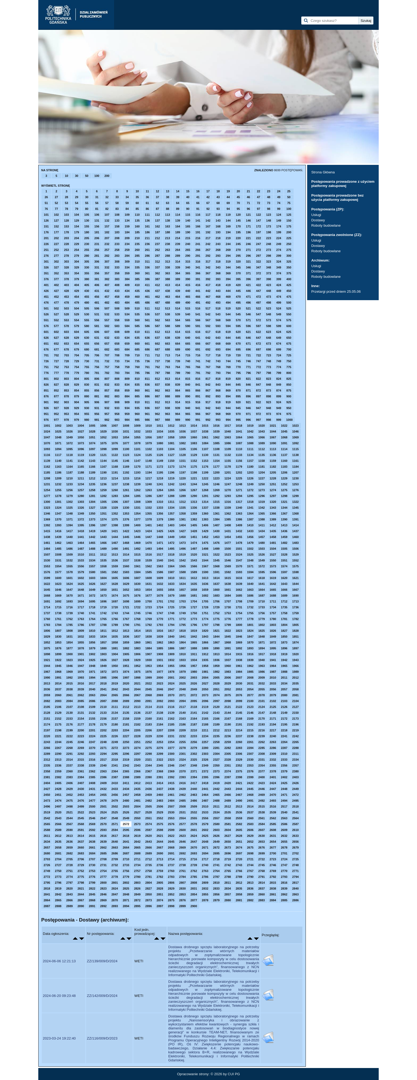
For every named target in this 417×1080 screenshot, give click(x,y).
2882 (250, 900)
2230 (160, 736)
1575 (295, 566)
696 (248, 349)
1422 (126, 531)
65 (187, 203)
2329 (239, 759)
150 (288, 220)
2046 (160, 689)
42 (208, 197)
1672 (92, 595)
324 (278, 261)
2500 (92, 806)
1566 (193, 566)
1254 (47, 490)
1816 (160, 630)
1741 (92, 613)
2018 (103, 683)
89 (177, 208)
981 (96, 419)
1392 (47, 525)
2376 (250, 771)
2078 (261, 695)
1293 (227, 496)
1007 (114, 425)
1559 (114, 566)
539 (177, 314)
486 (147, 302)
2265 (295, 742)
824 (278, 378)
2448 (284, 788)
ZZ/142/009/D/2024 (102, 996)
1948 (92, 665)
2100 (250, 701)
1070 (47, 443)
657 (107, 343)
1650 (103, 589)
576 (46, 326)
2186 (182, 724)
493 (218, 302)
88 (167, 208)
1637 (216, 583)
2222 (69, 736)
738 (167, 361)
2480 (126, 800)
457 (107, 296)
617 (208, 331)
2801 (114, 882)
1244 (193, 484)
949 (278, 408)
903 (66, 402)
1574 (284, 566)
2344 (148, 765)
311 (147, 261)
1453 (216, 537)
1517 (160, 554)
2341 (114, 765)
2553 (171, 818)
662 (157, 343)
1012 (171, 425)
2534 (216, 812)
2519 (47, 812)
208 (117, 238)
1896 (284, 648)
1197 (182, 472)
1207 (295, 472)
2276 (160, 747)
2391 (160, 777)
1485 (58, 548)
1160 (284, 460)
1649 (92, 589)
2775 (80, 876)
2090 (137, 701)
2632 (284, 835)
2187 (193, 724)
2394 (193, 777)
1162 (47, 466)
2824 (114, 888)
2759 (160, 871)
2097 (216, 701)
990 (187, 419)
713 (167, 355)
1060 (193, 437)
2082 (47, 701)
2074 (216, 695)
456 (96, 296)
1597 (284, 572)
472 (258, 296)
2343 (137, 765)
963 (167, 413)
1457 (261, 537)
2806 (171, 882)
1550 (273, 560)
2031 (250, 683)
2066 (126, 695)
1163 (58, 466)
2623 (182, 835)
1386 (239, 519)
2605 (239, 830)
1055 (137, 437)
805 (86, 378)
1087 (239, 443)
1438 (47, 537)
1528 (284, 554)
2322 (160, 759)
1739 (69, 613)
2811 (227, 882)
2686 (114, 853)
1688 (273, 595)
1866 (205, 642)
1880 (103, 648)
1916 (250, 654)
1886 (171, 648)
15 (187, 191)
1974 (126, 671)
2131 (80, 712)
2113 (137, 706)
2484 (171, 800)
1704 (193, 601)
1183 (284, 466)
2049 (193, 689)
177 (56, 232)
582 (107, 326)
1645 (47, 589)
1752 (216, 613)
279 (76, 255)
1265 (171, 490)
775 (288, 367)
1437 (295, 531)
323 (268, 261)
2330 (250, 759)
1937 (227, 660)
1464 (80, 542)
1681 (193, 595)
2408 (92, 783)
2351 (227, 765)
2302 (193, 753)
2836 (250, 888)
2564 (295, 818)
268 (218, 249)
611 (147, 331)
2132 (92, 712)
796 (248, 372)
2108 (80, 706)
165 (187, 226)
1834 (103, 636)
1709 (250, 601)
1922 (58, 660)
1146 (126, 460)
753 (66, 367)
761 (147, 367)
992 (208, 419)
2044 (137, 689)
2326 (205, 759)
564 (177, 320)
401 (46, 285)
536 (147, 314)
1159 (273, 460)
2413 (148, 783)
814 (177, 378)
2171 (273, 718)
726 (46, 361)
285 (137, 255)
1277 (47, 496)
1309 (148, 501)
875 (288, 390)
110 (137, 214)
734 (127, 361)
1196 (171, 472)
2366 (137, 771)
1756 (261, 613)
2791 (261, 876)
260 (137, 249)
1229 (284, 478)
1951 (126, 665)
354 (76, 273)
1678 (160, 595)
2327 (216, 759)
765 (187, 367)
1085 (216, 443)
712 (157, 355)
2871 (126, 900)
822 (258, 378)
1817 (171, 630)
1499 (216, 548)
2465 (216, 794)
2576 (171, 824)
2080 (284, 695)
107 (107, 214)
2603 (216, 830)
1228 (273, 478)
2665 (137, 847)
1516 (148, 554)
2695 (216, 853)
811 (147, 378)
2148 (273, 712)
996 (248, 419)
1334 (171, 507)
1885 (160, 648)
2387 (114, 777)
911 (147, 402)
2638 (92, 841)
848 (268, 384)
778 (66, 372)
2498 (69, 806)
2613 (69, 835)
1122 (114, 455)
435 (137, 290)
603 (66, 331)
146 (248, 220)
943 (218, 408)
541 (197, 314)
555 (86, 320)
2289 (47, 753)
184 (127, 232)
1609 (160, 578)
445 (238, 290)
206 (96, 238)
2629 (250, 835)
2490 (239, 800)
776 (46, 372)
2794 (295, 876)
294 (228, 255)
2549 (126, 818)
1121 (103, 455)
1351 (103, 513)
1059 (182, 437)
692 (208, 349)
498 (268, 302)
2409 (103, 783)
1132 (227, 455)
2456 (114, 794)
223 (268, 238)
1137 (284, 455)
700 (288, 349)
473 (268, 296)
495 (238, 302)
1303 (80, 501)
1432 (239, 531)
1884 (148, 648)
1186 (58, 472)
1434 (261, 531)
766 (197, 367)
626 (46, 337)
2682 (69, 853)
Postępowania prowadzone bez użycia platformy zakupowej (337, 197)
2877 (193, 900)
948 (268, 408)
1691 (47, 601)
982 (107, 419)
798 (268, 372)
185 (137, 232)
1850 (284, 636)
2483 (160, 800)
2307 (250, 753)
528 (66, 314)
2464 (205, 794)
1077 (126, 443)
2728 (69, 865)
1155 (227, 460)
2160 (148, 718)
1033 (148, 431)
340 (187, 267)
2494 (284, 800)
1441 (80, 537)
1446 (137, 537)
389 (177, 279)
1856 (92, 642)
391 (197, 279)
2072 (193, 695)
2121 (227, 706)
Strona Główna (323, 172)
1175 (193, 466)
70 (238, 203)
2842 (58, 894)
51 (46, 203)
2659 (69, 847)
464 (177, 296)
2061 (69, 695)
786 (147, 372)
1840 (171, 636)
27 (56, 197)
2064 (103, 695)
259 (127, 249)
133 (117, 220)
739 (177, 361)
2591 (80, 830)
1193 (137, 472)
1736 (295, 607)
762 (157, 367)
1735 (284, 607)
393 (218, 279)
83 (117, 208)
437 (157, 290)
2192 (250, 724)
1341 (250, 507)
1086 (227, 443)
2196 (295, 724)
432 (107, 290)
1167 (103, 466)
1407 (216, 525)
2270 (92, 747)
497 (258, 302)
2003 (193, 677)
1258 (92, 490)
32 (107, 197)
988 (167, 419)
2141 (193, 712)
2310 (284, 753)
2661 (92, 847)
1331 (137, 507)
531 (96, 314)
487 (157, 302)
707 (107, 355)
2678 (284, 847)
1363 (239, 513)
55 (86, 203)
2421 (239, 783)
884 (127, 396)
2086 (92, 701)
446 (248, 290)
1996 (114, 677)
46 (248, 197)
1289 (182, 496)
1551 (284, 560)
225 (288, 238)
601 (46, 331)
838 (167, 384)
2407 (80, 783)
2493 (273, 800)
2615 (92, 835)
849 (278, 384)
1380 (171, 519)
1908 (160, 654)
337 (157, 267)
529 (76, 314)
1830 (58, 636)
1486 (69, 548)
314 (177, 261)
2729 (80, 865)
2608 (273, 830)
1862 (160, 642)
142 (208, 220)
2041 (103, 689)
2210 (193, 730)
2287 (284, 747)
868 (218, 390)
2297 (137, 753)
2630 (261, 835)
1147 (137, 460)
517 (208, 308)
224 (278, 238)
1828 (295, 630)
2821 (80, 888)
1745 (137, 613)
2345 (160, 765)
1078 (137, 443)
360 (137, 273)
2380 (295, 771)
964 (177, 413)
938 (167, 408)
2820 (69, 888)
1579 (80, 572)
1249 (250, 484)
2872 (137, 900)
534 (127, 314)
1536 (114, 560)
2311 (295, 753)
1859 (126, 642)
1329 (114, 507)
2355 (273, 765)
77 (56, 208)
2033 (273, 683)
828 (66, 384)
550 (288, 314)
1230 (295, 478)
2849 (137, 894)
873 (268, 390)
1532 (69, 560)
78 (66, 208)
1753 (227, 613)
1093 (47, 449)
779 (76, 372)
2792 (273, 876)
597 (258, 326)
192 (208, 232)
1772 (182, 619)
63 (167, 203)
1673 (103, 595)
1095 (69, 449)
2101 (261, 701)
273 (268, 249)
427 (56, 290)
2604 (227, 830)
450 (288, 290)
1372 (80, 519)
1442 (92, 537)
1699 (137, 601)
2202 (103, 730)
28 (66, 197)
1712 (284, 601)
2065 (114, 695)
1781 (284, 619)
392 (208, 279)
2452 (69, 794)
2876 (182, 900)
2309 (273, 753)
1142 (80, 460)
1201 (227, 472)
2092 (160, 701)
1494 (160, 548)
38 (167, 197)
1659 (205, 589)
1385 (227, 519)
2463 (193, 794)
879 (76, 396)
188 (167, 232)
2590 (69, 830)
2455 (103, 794)
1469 (137, 542)
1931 (160, 660)
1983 (227, 671)
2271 (103, 747)
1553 (47, 566)
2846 (103, 894)
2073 (205, 695)
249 (278, 244)
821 (248, 378)
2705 (69, 859)
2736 (160, 865)
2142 (205, 712)
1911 (193, 654)
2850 (148, 894)
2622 (171, 835)
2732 (114, 865)
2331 (261, 759)
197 (258, 232)
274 (278, 249)
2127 (295, 706)
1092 (295, 443)
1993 (80, 677)
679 (76, 349)
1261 (126, 490)
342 (208, 267)
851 (46, 390)
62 (157, 203)
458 (117, 296)
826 (46, 384)
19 (228, 191)
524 (278, 308)
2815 (273, 882)
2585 (273, 824)
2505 (148, 806)
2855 (205, 894)
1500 (227, 548)
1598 (295, 572)
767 (208, 367)
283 (117, 255)
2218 (284, 730)
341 (197, 267)
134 (127, 220)
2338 (80, 765)
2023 (160, 683)
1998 (137, 677)
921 (248, 402)
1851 (295, 636)
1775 (216, 619)
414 (177, 285)
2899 (182, 906)
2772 (47, 876)
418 (218, 285)
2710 (126, 859)
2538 (261, 812)
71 (248, 203)
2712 (148, 859)
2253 (160, 742)
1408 (227, 525)
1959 (216, 665)
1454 (227, 537)
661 (147, 343)
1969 (69, 671)
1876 (58, 648)
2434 (126, 788)
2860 (261, 894)
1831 (69, 636)
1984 (239, 671)
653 (66, 343)
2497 (58, 806)
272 (258, 249)
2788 (227, 876)
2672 (216, 847)
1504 (273, 548)
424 (278, 285)
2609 (284, 830)
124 (278, 214)
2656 (295, 841)
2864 (47, 900)
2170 (261, 718)
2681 (58, 853)
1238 (126, 484)
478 (66, 302)
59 (127, 203)
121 (248, 214)
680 (86, 349)
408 (117, 285)
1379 (160, 519)
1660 (216, 589)
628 (66, 337)
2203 (114, 730)
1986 (261, 671)
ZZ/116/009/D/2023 (102, 1038)
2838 (273, 888)
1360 (205, 513)
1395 (80, 525)
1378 (148, 519)
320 (238, 261)
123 (268, 214)
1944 (47, 665)
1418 (80, 531)
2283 (239, 747)
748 (268, 361)
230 (86, 244)
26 (46, 197)
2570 (103, 824)
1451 (193, 537)
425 (288, 285)
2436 (148, 788)
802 (56, 378)
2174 (47, 724)
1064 (239, 437)
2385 (92, 777)
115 (187, 214)
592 (208, 326)
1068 (284, 437)
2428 (58, 788)
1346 (47, 513)
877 (56, 396)
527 (56, 314)
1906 (137, 654)
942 (208, 408)
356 (96, 273)
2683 (80, 853)
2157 (114, 718)
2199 (69, 730)
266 (197, 249)
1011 (160, 425)
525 (288, 308)
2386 (103, 777)
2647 (193, 841)
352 (56, 273)
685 (137, 349)
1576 (47, 572)
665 (187, 343)
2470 (273, 794)
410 (137, 285)
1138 (295, 455)
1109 (227, 449)
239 (177, 244)
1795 (182, 624)
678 (66, 349)
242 (208, 244)
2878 (205, 900)
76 (46, 208)
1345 (295, 507)
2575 (160, 824)
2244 (58, 742)
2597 (148, 830)
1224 (227, 478)
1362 (227, 513)
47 (258, 197)
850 (288, 384)
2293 (92, 753)
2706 (80, 859)
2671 (205, 847)
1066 (261, 437)
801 (46, 378)
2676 (261, 847)
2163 (182, 718)
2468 (250, 794)
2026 (193, 683)
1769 (148, 619)
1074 (92, 443)
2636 (69, 841)
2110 (103, 706)
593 (218, 326)
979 (76, 419)
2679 (295, 847)
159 (127, 226)
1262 (137, 490)
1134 (250, 455)
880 (86, 396)
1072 (69, 443)
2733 (126, 865)
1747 (160, 613)
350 (288, 267)
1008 (126, 425)
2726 (47, 865)
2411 (126, 783)
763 (167, 367)
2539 (273, 812)
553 (66, 320)
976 (46, 419)
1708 (239, 601)
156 (96, 226)
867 (208, 390)
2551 (148, 818)
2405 (58, 783)
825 (288, 378)
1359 (193, 513)
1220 (182, 478)
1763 (80, 619)
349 (278, 267)
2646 (182, 841)
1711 (273, 601)
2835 (239, 888)
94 (228, 208)
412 (157, 285)
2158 (126, 718)
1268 (205, 490)
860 (137, 390)
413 (167, 285)
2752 (80, 871)
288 (167, 255)
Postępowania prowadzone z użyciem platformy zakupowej (342, 184)
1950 (114, 665)
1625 (80, 583)
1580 (92, 572)
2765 (227, 871)
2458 (137, 794)
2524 (103, 812)
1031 (126, 431)
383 (117, 279)
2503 (126, 806)
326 (46, 267)
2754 (103, 871)
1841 (182, 636)
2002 (182, 677)
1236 (103, 484)
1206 (284, 472)
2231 (171, 736)
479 (76, 302)
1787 (92, 624)
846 (248, 384)
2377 (261, 771)
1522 (216, 554)
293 (218, 255)
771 (248, 367)
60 (137, 203)
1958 (205, 665)
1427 (182, 531)
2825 (126, 888)
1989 (295, 671)
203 (66, 238)
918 (218, 402)
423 (268, 285)
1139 (47, 460)
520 (238, 308)
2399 (250, 777)
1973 (114, 671)
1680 (182, 595)
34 (127, 197)
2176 (69, 724)
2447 (273, 788)
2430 (80, 788)
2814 (261, 882)
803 (66, 378)
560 (137, 320)
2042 (114, 689)
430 (86, 290)
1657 (182, 589)
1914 (227, 654)
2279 (193, 747)
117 (208, 214)
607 (107, 331)
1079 (148, 443)
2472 (295, 794)
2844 (80, 894)
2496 (47, 806)
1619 (273, 578)
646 (248, 337)
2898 (171, 906)
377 (56, 279)
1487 (80, 548)
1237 (114, 484)
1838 (148, 636)
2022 (148, 683)
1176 (205, 466)
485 (137, 302)
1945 (58, 665)
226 (46, 244)
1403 (171, 525)
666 (197, 343)
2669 (182, 847)
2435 (137, 788)
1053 (114, 437)
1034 (160, 431)
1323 (47, 507)
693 (218, 349)
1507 (47, 554)
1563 (160, 566)
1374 (103, 519)
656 (96, 343)
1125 (148, 455)
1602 (80, 578)
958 (117, 413)
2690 (160, 853)
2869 (103, 900)
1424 (148, 531)
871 (248, 390)
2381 (47, 777)
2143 (216, 712)
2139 (171, 712)
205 (86, 238)
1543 (193, 560)
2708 (103, 859)
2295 (114, 753)
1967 (47, 671)
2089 (126, 701)
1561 (137, 566)
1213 (103, 478)
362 (157, 273)
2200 (80, 730)
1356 (160, 513)
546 (248, 314)
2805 (160, 882)
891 (197, 396)
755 (86, 367)
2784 (182, 876)
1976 (148, 671)
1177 (216, 466)
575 (288, 320)
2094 (182, 701)
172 (258, 226)
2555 (193, 818)
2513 (239, 806)
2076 (239, 695)
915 (187, 402)
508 (117, 308)
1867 (216, 642)
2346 (171, 765)
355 (86, 273)
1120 (92, 455)
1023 (295, 425)
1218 (160, 478)
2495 (295, 800)
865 (187, 390)
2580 (216, 824)
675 (288, 343)
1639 (239, 583)
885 (137, 396)
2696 (227, 853)
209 (127, 238)
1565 (182, 566)
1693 (69, 601)
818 (218, 378)
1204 (261, 472)
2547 (103, 818)
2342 (126, 765)
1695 (92, 601)
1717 (80, 607)
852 (56, 390)
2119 (205, 706)
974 (278, 413)
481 (96, 302)
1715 (58, 607)
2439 (182, 788)
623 (268, 331)
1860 (137, 642)
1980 (193, 671)
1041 (239, 431)
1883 (137, 648)
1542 (182, 560)
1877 (69, 648)
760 (137, 367)
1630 (137, 583)
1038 (205, 431)
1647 (69, 589)
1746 (148, 613)
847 (258, 384)
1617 (250, 578)
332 (107, 267)
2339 (92, 765)
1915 (239, 654)
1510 (80, 554)
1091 (284, 443)
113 (167, 214)
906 (96, 402)
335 (137, 267)
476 (46, 302)
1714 (47, 607)
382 (107, 279)
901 (46, 402)
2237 (239, 736)
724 (278, 355)
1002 (58, 425)
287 (157, 255)
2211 (205, 730)
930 (86, 408)
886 (147, 396)
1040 (227, 431)
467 (208, 296)
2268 (69, 747)
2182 (137, 724)
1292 (216, 496)
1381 (182, 519)
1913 (216, 654)
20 (238, 191)
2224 (92, 736)
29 (76, 197)
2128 (47, 712)
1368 (295, 513)
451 (46, 296)
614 (177, 331)
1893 (250, 648)
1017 (227, 425)
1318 (250, 501)
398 (268, 279)
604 (76, 331)
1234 (80, 484)
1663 (250, 589)
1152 (193, 460)
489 (177, 302)
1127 (171, 455)
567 (208, 320)
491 (197, 302)
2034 (284, 683)
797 (258, 372)
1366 (273, 513)
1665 (273, 589)
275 (288, 249)
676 (46, 349)
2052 (227, 689)
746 (248, 361)
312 (157, 261)
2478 (103, 800)
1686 (250, 595)
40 (187, 197)
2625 (205, 835)
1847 (250, 636)
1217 (148, 478)
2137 (148, 712)
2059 (47, 695)
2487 (205, 800)
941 (197, 408)
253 (66, 249)
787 (157, 372)
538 (167, 314)
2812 (239, 882)
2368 (160, 771)
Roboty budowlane (325, 225)
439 (177, 290)
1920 (295, 654)
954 (76, 413)
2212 (216, 730)
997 (258, 419)
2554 (182, 818)
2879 (216, 900)
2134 (114, 712)
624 (278, 331)
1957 (193, 665)
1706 (216, 601)
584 (127, 326)
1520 (193, 554)
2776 (92, 876)
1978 (171, 671)
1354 (137, 513)
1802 (261, 624)
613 (167, 331)
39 (177, 197)
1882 (126, 648)
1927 (114, 660)
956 (96, 413)
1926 (103, 660)
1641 (261, 583)
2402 (284, 777)
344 (228, 267)
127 (56, 220)
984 (127, 419)
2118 (193, 706)
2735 (148, 865)
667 (208, 343)
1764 (92, 619)
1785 (69, 624)
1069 (295, 437)
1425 (160, 531)
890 (187, 396)
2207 (160, 730)
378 (66, 279)
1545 (216, 560)
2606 (250, 830)
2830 (182, 888)
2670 (193, 847)
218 (218, 238)
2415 (171, 783)
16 (197, 191)
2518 (295, 806)
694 (228, 349)
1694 (80, 601)
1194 (148, 472)
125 (288, 214)
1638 (227, 583)
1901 (80, 654)
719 (228, 355)
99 (278, 208)
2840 (295, 888)
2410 (114, 783)
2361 (80, 771)
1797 (205, 624)
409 (127, 285)
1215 (126, 478)
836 (147, 384)
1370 (58, 519)
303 (66, 261)
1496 (182, 548)
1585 (148, 572)
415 (187, 285)
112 (157, 214)
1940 (261, 660)
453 (66, 296)
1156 (239, 460)
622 (258, 331)
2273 (126, 747)
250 (288, 244)
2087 (103, 701)
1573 (273, 566)
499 (278, 302)
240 (187, 244)
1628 (114, 583)
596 (248, 326)
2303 (205, 753)
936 (147, 408)
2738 (182, 865)
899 (278, 396)
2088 (114, 701)
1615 (227, 578)
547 (258, 314)
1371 (69, 519)
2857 (227, 894)
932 (107, 408)
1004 (80, 425)
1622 (47, 583)
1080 (160, 443)
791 (197, 372)
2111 (114, 706)
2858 (239, 894)
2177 (80, 724)
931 (96, 408)
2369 (171, 771)
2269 (80, 747)
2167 (227, 718)
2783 (171, 876)
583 (117, 326)
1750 (193, 613)
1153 (205, 460)
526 (46, 314)
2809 (205, 882)
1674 (114, 595)
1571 (250, 566)
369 (228, 273)
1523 (227, 554)
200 (107, 175)
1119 (80, 455)
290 (187, 255)
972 (258, 413)
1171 (148, 466)
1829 (47, 636)
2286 (273, 747)
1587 (171, 572)
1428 (193, 531)
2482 (148, 800)
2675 (250, 847)
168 (218, 226)
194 (228, 232)
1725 (171, 607)
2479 (114, 800)
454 (76, 296)
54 (76, 203)
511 (147, 308)
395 (238, 279)
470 (238, 296)
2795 (47, 882)
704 (76, 355)
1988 (284, 671)
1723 (148, 607)
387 (157, 279)
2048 (182, 689)
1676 (137, 595)
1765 (103, 619)
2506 (160, 806)
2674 (239, 847)
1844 (216, 636)
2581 (227, 824)
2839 (284, 888)
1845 (227, 636)
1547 (239, 560)
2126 (284, 706)
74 (278, 203)
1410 (250, 525)
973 (268, 413)
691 (197, 349)
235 (137, 244)
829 (76, 384)
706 (96, 355)
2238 (250, 736)
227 (56, 244)
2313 (58, 759)
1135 (261, 455)
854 (76, 390)
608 (117, 331)
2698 (250, 853)
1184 (295, 466)
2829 (171, 888)
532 (107, 314)
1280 (80, 496)
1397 (103, 525)
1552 (295, 560)
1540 (160, 560)
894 (228, 396)
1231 (47, 484)
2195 (284, 724)
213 (167, 238)
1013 (182, 425)
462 (157, 296)
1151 (182, 460)
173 (268, 226)
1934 (193, 660)
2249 (114, 742)
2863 (295, 894)
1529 (295, 554)
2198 (58, 730)
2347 (182, 765)
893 (218, 396)
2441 (205, 788)
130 (86, 220)
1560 (126, 566)
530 (86, 314)
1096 (80, 449)
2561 (261, 818)
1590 (205, 572)
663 (167, 343)
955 (86, 413)
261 (147, 249)
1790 (126, 624)
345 (238, 267)
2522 (80, 812)
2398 (239, 777)
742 (208, 361)
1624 (69, 583)
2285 (261, 747)
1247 (227, 484)
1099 (114, 449)
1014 (193, 425)
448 (268, 290)
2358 (47, 771)
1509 (69, 554)
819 (228, 378)
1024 (47, 431)
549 (278, 314)
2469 (261, 794)
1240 (148, 484)
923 (268, 402)
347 (258, 267)
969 (228, 413)
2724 (284, 859)
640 (187, 337)
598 (268, 326)
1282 (103, 496)
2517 (284, 806)
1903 (103, 654)
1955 (171, 665)
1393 (58, 525)
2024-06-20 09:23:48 (59, 996)
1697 (114, 601)
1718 (92, 607)
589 (177, 326)
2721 (250, 859)
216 (197, 238)
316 (197, 261)
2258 (216, 742)
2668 (171, 847)
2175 (58, 724)
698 (268, 349)
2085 (80, 701)
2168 (239, 718)
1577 (58, 572)
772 (258, 367)
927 (56, 408)
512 (157, 308)
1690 (295, 595)
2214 (239, 730)
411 (147, 285)
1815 (148, 630)
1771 (171, 619)
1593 (239, 572)
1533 (80, 560)
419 (228, 285)
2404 (47, 783)
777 (56, 372)
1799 (227, 624)
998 (268, 419)
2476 (80, 800)
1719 (103, 607)
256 (96, 249)
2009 (261, 677)
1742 (103, 613)
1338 (216, 507)
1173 (171, 466)
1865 (193, 642)
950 (288, 408)
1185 (47, 472)
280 (86, 255)
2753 (92, 871)
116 (197, 214)
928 (66, 408)
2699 (261, 853)
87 (157, 208)
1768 (137, 619)
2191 (239, 724)
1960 (227, 665)
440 (187, 290)
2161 (160, 718)
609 (127, 331)
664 (177, 343)
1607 (137, 578)
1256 (69, 490)
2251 (137, 742)
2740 (205, 865)
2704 (58, 859)
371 (248, 273)
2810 (216, 882)
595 (238, 326)
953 (66, 413)
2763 (205, 871)
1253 (295, 484)
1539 (148, 560)
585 (137, 326)
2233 (193, 736)
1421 (114, 531)
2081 (295, 695)
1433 (250, 531)
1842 (193, 636)
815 (187, 378)
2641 (126, 841)
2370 (182, 771)
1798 (216, 624)
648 (268, 337)
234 (127, 244)
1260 (114, 490)
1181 (261, 466)
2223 (80, 736)
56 (96, 203)
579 (76, 326)
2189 (216, 724)
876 (46, 396)
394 (228, 279)
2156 (103, 718)
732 (107, 361)
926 (46, 408)
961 (147, 413)
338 (167, 267)
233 (117, 244)
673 (268, 343)
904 (76, 402)
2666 (148, 847)
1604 (103, 578)
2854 (193, 894)
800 (288, 372)
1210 (69, 478)
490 (187, 302)
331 (96, 267)
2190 (227, 724)
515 (187, 308)
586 (147, 326)
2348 (193, 765)
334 (127, 267)
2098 (227, 701)
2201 (92, 730)
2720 (239, 859)
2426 (295, 783)
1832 (80, 636)
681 (96, 349)
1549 (261, 560)
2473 (47, 800)
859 (127, 390)
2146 (250, 712)
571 (248, 320)
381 (96, 279)
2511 (216, 806)
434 (127, 290)
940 (187, 408)
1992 (69, 677)
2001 (171, 677)
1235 (92, 484)
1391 (295, 519)
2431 (92, 788)
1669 (58, 595)
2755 (114, 871)
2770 (284, 871)
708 (117, 355)
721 (248, 355)
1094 (58, 449)
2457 (126, 794)
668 (218, 343)
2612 (58, 835)
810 (137, 378)
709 (127, 355)
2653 (261, 841)
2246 (80, 742)
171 (248, 226)
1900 (69, 654)
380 (86, 279)
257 (107, 249)
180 (86, 232)
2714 (171, 859)
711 (147, 355)
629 (76, 337)
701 (46, 355)
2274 (137, 747)
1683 (216, 595)
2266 (47, 747)
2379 (284, 771)
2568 (80, 824)
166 (197, 226)
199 (278, 232)
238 (167, 244)
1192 (126, 472)
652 (56, 343)
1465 (92, 542)
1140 (58, 460)
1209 (58, 478)
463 (167, 296)
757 (107, 367)
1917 (261, 654)
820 (238, 378)
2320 (137, 759)
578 (66, 326)
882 (107, 396)
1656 (171, 589)
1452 (205, 537)
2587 (295, 824)
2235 (216, 736)
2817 (295, 882)
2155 (92, 718)
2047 (171, 689)
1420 (103, 531)
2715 (182, 859)
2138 (160, 712)
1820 (205, 630)
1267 (193, 490)
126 (46, 220)
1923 (69, 660)
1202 (239, 472)
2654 (273, 841)
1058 (171, 437)
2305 (227, 753)
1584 (137, 572)
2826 (137, 888)
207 (107, 238)
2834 (227, 888)
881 (96, 396)
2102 (273, 701)
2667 (160, 847)
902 (56, 402)
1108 (216, 449)
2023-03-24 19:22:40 (59, 1038)
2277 (171, 747)
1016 (216, 425)
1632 (160, 583)
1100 (126, 449)
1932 (171, 660)
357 (107, 273)
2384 (80, 777)
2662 (103, 847)
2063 (92, 695)
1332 (148, 507)
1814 (137, 630)
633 (117, 337)
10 (66, 175)
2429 (69, 788)
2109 (92, 706)
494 (228, 302)
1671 (80, 595)
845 (238, 384)
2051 (216, 689)
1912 (205, 654)
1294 (239, 496)
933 (117, 408)
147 (258, 220)
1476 (216, 542)
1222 (205, 478)
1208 (47, 478)
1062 (216, 437)
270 (238, 249)
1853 (58, 642)
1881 (114, 648)
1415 (47, 531)
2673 (227, 847)
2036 (47, 689)
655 (86, 343)
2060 (58, 695)
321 (248, 261)
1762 (69, 619)
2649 (216, 841)
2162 (171, 718)
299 (278, 255)
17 (208, 191)
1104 (171, 449)
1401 (148, 525)
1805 (295, 624)
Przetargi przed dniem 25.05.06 (336, 292)
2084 (69, 701)
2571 (114, 824)
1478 (239, 542)
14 (177, 191)
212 (157, 238)
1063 (227, 437)
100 (96, 175)
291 (197, 255)
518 (218, 308)
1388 (261, 519)
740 (187, 361)
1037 (193, 431)
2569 (92, 824)
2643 (148, 841)
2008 (250, 677)
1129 (193, 455)
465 (187, 296)
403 (66, 285)
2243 (47, 742)
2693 (193, 853)
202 (56, 238)
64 (177, 203)
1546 (227, 560)
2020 (126, 683)
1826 (273, 630)
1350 (92, 513)
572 (258, 320)
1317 (239, 501)
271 (248, 249)
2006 (227, 677)
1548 (250, 560)
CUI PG (234, 1074)
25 (288, 191)
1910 (182, 654)
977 (56, 419)
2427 (47, 788)
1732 (250, 607)
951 (46, 413)
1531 (58, 560)
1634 (182, 583)
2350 (216, 765)
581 (96, 326)
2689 (148, 853)
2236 (227, 736)
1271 (239, 490)
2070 (171, 695)
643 (218, 337)
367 (208, 273)
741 (197, 361)
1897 (295, 648)
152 (56, 226)
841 (197, 384)
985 (137, 419)
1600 (58, 578)
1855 (80, 642)
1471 (160, 542)
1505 (284, 548)
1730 (227, 607)
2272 (114, 747)
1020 (261, 425)
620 (238, 331)
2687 (126, 853)
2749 (47, 871)
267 (208, 249)
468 (218, 296)
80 (86, 208)
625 (288, 331)
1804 (284, 624)
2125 (273, 706)
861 (147, 390)
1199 (205, 472)
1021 (273, 425)
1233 (69, 484)
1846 (239, 636)
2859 (250, 894)
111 (147, 214)
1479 (250, 542)
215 (187, 238)
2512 (227, 806)
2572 (126, 824)
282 (107, 255)
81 (96, 208)
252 (56, 249)
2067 (137, 695)
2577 (182, 824)
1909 (171, 654)
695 (238, 349)
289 (177, 255)
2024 (171, 683)
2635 (58, 841)
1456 (250, 537)
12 (157, 191)
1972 (103, 671)
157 (107, 226)
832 (107, 384)
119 (228, 214)
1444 (114, 537)
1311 (171, 501)
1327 (92, 507)
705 (86, 355)
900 (288, 396)
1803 (273, 624)
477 (56, 302)
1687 (261, 595)
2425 (284, 783)
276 (46, 255)
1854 (69, 642)
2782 (160, 876)
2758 (148, 871)
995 (238, 419)
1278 (58, 496)
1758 (284, 613)
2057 (284, 689)
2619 (137, 835)
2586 (284, 824)
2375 (239, 771)
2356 (284, 765)
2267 (58, 747)
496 (248, 302)
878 (66, 396)
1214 (114, 478)
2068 (148, 695)
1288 (171, 496)
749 (278, 361)
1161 (295, 460)
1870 (250, 642)
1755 (250, 613)
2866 (69, 900)
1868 (227, 642)
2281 (216, 747)
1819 (193, 630)
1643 (284, 583)
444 (228, 290)
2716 (193, 859)
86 (147, 208)
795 (238, 372)
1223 (216, 478)
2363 (103, 771)
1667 (295, 589)
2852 (171, 894)
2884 (273, 900)
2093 (171, 701)
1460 (295, 537)
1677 (148, 595)
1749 (182, 613)
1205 (273, 472)
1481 (273, 542)
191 (197, 232)
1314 (205, 501)
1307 (126, 501)
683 (117, 349)
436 (147, 290)
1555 (69, 566)
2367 (148, 771)
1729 (216, 607)
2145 (239, 712)
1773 (193, 619)
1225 (239, 478)
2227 (126, 736)
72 (258, 203)
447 (258, 290)
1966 (295, 665)
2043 (126, 689)
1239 (137, 484)
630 (86, 337)
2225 (103, 736)
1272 (250, 490)
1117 (58, 455)
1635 (193, 583)
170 (238, 226)
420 (238, 285)
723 (268, 355)
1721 (126, 607)
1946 (69, 665)
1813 (126, 630)
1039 (216, 431)
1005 (92, 425)
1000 (289, 419)
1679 (171, 595)
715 (187, 355)
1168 (114, 466)
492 (208, 302)
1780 (273, 619)
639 (177, 337)
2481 (137, 800)
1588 (182, 572)
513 (167, 308)
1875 (47, 648)
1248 (239, 484)
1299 (295, 496)
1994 (92, 677)
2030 (239, 683)
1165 (80, 466)
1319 (261, 501)
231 (96, 244)
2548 (114, 818)
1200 (216, 472)
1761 (58, 619)
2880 (227, 900)
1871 (261, 642)
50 (86, 175)
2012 (295, 677)
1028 (92, 431)
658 (117, 343)
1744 (126, 613)
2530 (171, 812)
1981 (205, 671)
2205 (137, 730)
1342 (261, 507)
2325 (193, 759)
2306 (239, 753)
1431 (227, 531)
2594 (114, 830)
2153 (69, 718)
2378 (273, 771)
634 (127, 337)
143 (218, 220)
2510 (205, 806)
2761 (182, 871)
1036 (182, 431)
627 (56, 337)
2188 (205, 724)
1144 (103, 460)
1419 (92, 531)
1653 (137, 589)
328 (66, 267)
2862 (284, 894)
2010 (273, 677)
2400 (261, 777)
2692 (182, 853)
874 (278, 390)
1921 (47, 660)
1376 (126, 519)
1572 (261, 566)
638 (167, 337)
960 (137, 413)
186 (147, 232)
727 (56, 361)
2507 (171, 806)
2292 (80, 753)
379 (76, 279)
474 (278, 296)
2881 (239, 900)
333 (117, 267)
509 (127, 308)
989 (177, 419)
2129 (58, 712)
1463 (69, 542)
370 (238, 273)
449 (278, 290)
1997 (126, 677)
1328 (103, 507)
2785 (193, 876)
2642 (137, 841)
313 (167, 261)
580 (86, 326)
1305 (103, 501)
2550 (137, 818)
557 (107, 320)
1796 (193, 624)
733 (117, 361)
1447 (148, 537)
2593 (103, 830)
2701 (284, 853)
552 (56, 320)
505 (86, 308)
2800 (103, 882)
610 (137, 331)
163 (167, 226)
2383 (69, 777)
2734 (137, 865)
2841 (47, 894)
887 (157, 396)
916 (197, 402)
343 (218, 267)
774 (278, 367)
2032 (261, 683)
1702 (171, 601)
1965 (284, 665)
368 (218, 273)
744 (228, 361)
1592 (227, 572)
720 (238, 355)
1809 (80, 630)
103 (66, 214)
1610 (171, 578)
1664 (261, 589)
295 (238, 255)
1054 (126, 437)
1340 (239, 507)
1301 (58, 501)
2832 (205, 888)
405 (86, 285)
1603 (92, 578)
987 (157, 419)
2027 (205, 683)
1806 (47, 630)
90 (187, 208)
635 (137, 337)
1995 (103, 677)
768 (218, 367)
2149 (284, 712)
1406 (205, 525)
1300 (47, 501)
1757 (273, 613)
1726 (182, 607)
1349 (80, 513)
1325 (69, 507)
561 (147, 320)
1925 (92, 660)
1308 (137, 501)
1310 (160, 501)
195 (238, 232)
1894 (261, 648)
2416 (182, 783)
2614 (80, 835)
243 (218, 244)
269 (228, 249)
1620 (284, 578)
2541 (295, 812)
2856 (216, 894)
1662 (239, 589)
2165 (205, 718)
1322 (295, 501)
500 (288, 302)
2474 (58, 800)
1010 (148, 425)
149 (278, 220)
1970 (80, 671)
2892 (103, 906)
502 (56, 308)
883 (117, 396)
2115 (160, 706)
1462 (58, 542)
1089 (261, 443)
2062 (80, 695)
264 (177, 249)
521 (248, 308)
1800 (239, 624)
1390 (284, 519)
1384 (216, 519)
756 (96, 367)
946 (248, 408)
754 (76, 367)
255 (86, 249)
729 (76, 361)
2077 (250, 695)
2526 (126, 812)
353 (66, 273)
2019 (114, 683)
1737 (47, 613)
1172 (160, 466)
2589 (58, 830)
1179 (239, 466)
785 (137, 372)
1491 (126, 548)
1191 (114, 472)
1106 (193, 449)
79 (76, 208)
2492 (261, 800)
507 (107, 308)
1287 (160, 496)
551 (46, 320)
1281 (92, 496)
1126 (160, 455)
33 (117, 197)
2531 (182, 812)
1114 (284, 449)
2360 (69, 771)
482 (107, 302)
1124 (137, 455)
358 (117, 273)
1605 (114, 578)
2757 (137, 871)
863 (167, 390)
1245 (205, 484)
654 (76, 343)
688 (167, 349)
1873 (284, 642)
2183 (148, 724)
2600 (182, 830)
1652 (126, 589)
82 (107, 208)
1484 (47, 548)
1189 (92, 472)
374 (278, 273)
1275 (284, 490)
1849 (273, 636)
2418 (205, 783)
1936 (216, 660)
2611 (47, 835)
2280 (205, 747)
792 (208, 372)
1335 (182, 507)
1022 (284, 425)
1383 (205, 519)
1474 (193, 542)
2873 (148, 900)
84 (127, 208)
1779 (261, 619)
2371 (193, 771)
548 (268, 314)
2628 (239, 835)
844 (228, 384)
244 (228, 244)
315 (187, 261)
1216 (137, 478)
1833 (92, 636)
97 (258, 208)
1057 (160, 437)
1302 (69, 501)
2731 (103, 865)
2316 (92, 759)
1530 (47, 560)
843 (218, 384)
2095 (193, 701)
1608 (148, 578)
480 (86, 302)
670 (238, 343)
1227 (261, 478)
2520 (58, 812)
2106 (58, 706)
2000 (160, 677)
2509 (193, 806)
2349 (205, 765)
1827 (284, 630)
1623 (58, 583)
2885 (284, 900)
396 (248, 279)
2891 (92, 906)
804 (76, 378)
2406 (69, 783)
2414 (160, 783)
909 (127, 402)
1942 (284, 660)
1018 (239, 425)
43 (218, 197)
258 (117, 249)
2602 (205, 830)
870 (238, 390)
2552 (160, 818)
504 (76, 308)
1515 (137, 554)
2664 (126, 847)
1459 (284, 537)
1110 (239, 449)
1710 (261, 601)
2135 (126, 712)
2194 (273, 724)
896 (248, 396)
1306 (114, 501)
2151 (47, 718)
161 (147, 226)
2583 (250, 824)
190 (187, 232)
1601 (69, 578)
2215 (250, 730)
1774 (205, 619)
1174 (182, 466)
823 (268, 378)
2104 (295, 701)
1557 (92, 566)
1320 (273, 501)
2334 (295, 759)
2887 (47, 906)
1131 (216, 455)
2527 (137, 812)
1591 (216, 572)
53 (66, 203)
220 (238, 238)
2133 (103, 712)
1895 (273, 648)
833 (117, 384)
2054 (250, 689)
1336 (193, 507)
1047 (47, 437)
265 (187, 249)
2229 (148, 736)
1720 (114, 607)
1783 (47, 624)
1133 (239, 455)
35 (137, 197)
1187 (69, 472)
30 (76, 175)
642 (208, 337)
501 (46, 308)
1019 (250, 425)
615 (187, 331)
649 (278, 337)
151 (46, 226)
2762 (193, 871)
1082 (182, 443)
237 (157, 244)
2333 (284, 759)
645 (238, 337)
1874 (295, 642)
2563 (284, 818)
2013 (47, 683)
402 (56, 285)
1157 (250, 460)
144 (228, 220)
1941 (273, 660)
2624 (193, 835)
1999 (148, 677)
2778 (114, 876)
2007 (239, 677)
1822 (227, 630)
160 (137, 226)
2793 (284, 876)
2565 (47, 824)
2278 (182, 747)
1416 (58, 531)
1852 (47, 642)
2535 (227, 812)
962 (157, 413)
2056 (273, 689)
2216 (261, 730)
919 (228, 402)
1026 (69, 431)
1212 (92, 478)
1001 (47, 425)
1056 (148, 437)
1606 (126, 578)
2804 (148, 882)
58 (117, 203)
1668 (47, 595)
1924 (80, 660)
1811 (103, 630)
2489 (227, 800)
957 (107, 413)
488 (167, 302)
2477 (92, 800)
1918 (273, 654)
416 (197, 285)
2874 (160, 900)
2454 (92, 794)
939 (177, 408)
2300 (171, 753)
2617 (114, 835)
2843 (69, 894)
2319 (126, 759)
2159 (137, 718)
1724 (160, 607)
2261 (250, 742)
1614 (216, 578)
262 (157, 249)
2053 (239, 689)
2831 (193, 888)
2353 (250, 765)
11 (147, 191)
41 (197, 197)
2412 (137, 783)
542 (208, 314)
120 (238, 214)
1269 (216, 490)
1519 (182, 554)
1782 (295, 619)
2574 (148, 824)
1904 (114, 654)
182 (107, 232)
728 (66, 361)
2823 (103, 888)
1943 (295, 660)
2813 (250, 882)
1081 (171, 443)
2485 (182, 800)
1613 (205, 578)
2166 (216, 718)
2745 (261, 865)
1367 (284, 513)
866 (197, 390)
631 (96, 337)
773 (268, 367)
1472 (171, 542)
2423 (261, 783)
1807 (58, 630)
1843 (205, 636)
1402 (160, 525)
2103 (284, 701)
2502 (114, 806)
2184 (160, 724)
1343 (273, 507)
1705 (205, 601)
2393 (182, 777)
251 (46, 249)
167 (208, 226)
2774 (69, 876)
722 (258, 355)
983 (117, 419)
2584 (261, 824)
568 (218, 320)
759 (127, 367)
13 (167, 191)
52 (56, 203)
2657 (47, 847)
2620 (148, 835)
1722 (137, 607)
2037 (58, 689)
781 (96, 372)
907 (107, 402)
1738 (58, 613)
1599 (47, 578)
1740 (80, 613)
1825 (261, 630)
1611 (182, 578)
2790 (250, 876)
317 (208, 261)
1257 (80, 490)
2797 (69, 882)
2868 (92, 900)
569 (228, 320)
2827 (148, 888)
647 (258, 337)
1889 (205, 648)
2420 (227, 783)
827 (56, 384)
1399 (126, 525)
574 (278, 320)
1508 (58, 554)
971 (248, 413)
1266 (182, 490)
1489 (103, 548)
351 (46, 273)
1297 (273, 496)
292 (208, 255)
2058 (295, 689)
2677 (273, 847)
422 (258, 285)
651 (46, 343)
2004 (205, 677)
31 (96, 197)
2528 (148, 812)
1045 (284, 431)
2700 (273, 853)
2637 (80, 841)
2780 (137, 876)
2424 (273, 783)
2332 (273, 759)
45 (238, 197)
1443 (103, 537)
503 (66, 308)
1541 (171, 560)
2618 (126, 835)
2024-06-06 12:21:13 (59, 961)
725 (288, 355)
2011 (284, 677)
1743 (114, 613)
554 (76, 320)
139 (177, 220)
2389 (137, 777)
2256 (193, 742)
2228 (137, 736)
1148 (148, 460)
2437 (160, 788)
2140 (182, 712)
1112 (261, 449)
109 (127, 214)
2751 (69, 871)
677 (56, 349)
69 (228, 203)
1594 (250, 572)
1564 (171, 566)
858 (117, 390)
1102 (148, 449)
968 (218, 413)
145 (238, 220)
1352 (114, 513)
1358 (182, 513)
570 (238, 320)
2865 (58, 900)
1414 (295, 525)
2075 (227, 695)
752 (56, 367)
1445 (126, 537)
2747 (284, 865)
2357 (295, 765)
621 (248, 331)
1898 (47, 654)
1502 (250, 548)
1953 (148, 665)
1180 (250, 466)
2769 (273, 871)
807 (107, 378)
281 (96, 255)
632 (107, 337)
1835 (114, 636)
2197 (47, 730)
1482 (284, 542)
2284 (250, 747)
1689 (284, 595)
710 (137, 355)
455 (86, 296)
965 (187, 413)
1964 (273, 665)
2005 (216, 677)
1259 (103, 490)
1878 (80, 648)
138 (167, 220)
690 (187, 349)
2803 (137, 882)
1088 (250, 443)
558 (117, 320)
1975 (137, 671)
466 (197, 296)
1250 (261, 484)
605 (86, 331)
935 (137, 408)
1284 (126, 496)
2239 (261, 736)
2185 (171, 724)
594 (228, 326)
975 (288, 413)
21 (248, 191)
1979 (182, 671)
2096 (205, 701)
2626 (216, 835)
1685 (239, 595)
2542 (47, 818)
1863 (171, 642)
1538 (137, 560)
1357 (171, 513)
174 (278, 226)
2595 (126, 830)
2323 (171, 759)
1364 (250, 513)
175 (288, 226)
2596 (137, 830)
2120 (216, 706)
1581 (103, 572)
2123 (250, 706)
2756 (126, 871)
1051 (92, 437)
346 (248, 267)
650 (288, 337)
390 (187, 279)
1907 (148, 654)
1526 (261, 554)
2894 (126, 906)
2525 (114, 812)
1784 (58, 624)
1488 (92, 548)
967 (208, 413)
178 (66, 232)
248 (268, 244)
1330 (126, 507)
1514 (126, 554)
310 (137, 261)
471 (248, 296)
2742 (227, 865)
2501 (103, 806)
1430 (216, 531)
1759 (295, 613)
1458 (273, 537)
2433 (114, 788)
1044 (273, 431)
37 (157, 197)
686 (147, 349)
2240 (273, 736)
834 (127, 384)
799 (278, 372)
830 (86, 384)
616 (197, 331)
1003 (69, 425)
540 (187, 314)
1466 (103, 542)
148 (268, 220)
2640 (114, 841)
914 (177, 402)
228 (66, 244)
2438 (171, 788)
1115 (295, 449)
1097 (92, 449)
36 (147, 197)
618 (218, 331)
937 (157, 408)
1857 (103, 642)
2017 (92, 683)
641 (197, 337)
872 (258, 390)
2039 (80, 689)
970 (238, 413)
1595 (261, 572)
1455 (239, 537)
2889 (69, 906)
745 (238, 361)
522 (258, 308)
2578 (193, 824)
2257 (205, 742)
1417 (69, 531)
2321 (148, 759)
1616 (239, 578)
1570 (239, 566)
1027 (80, 431)
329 (76, 267)
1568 (216, 566)
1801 (250, 624)
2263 (273, 742)
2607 (261, 830)
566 (197, 320)
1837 (137, 636)
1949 (103, 665)
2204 (126, 730)
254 (76, 249)
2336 (58, 765)
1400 (137, 525)
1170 (137, 466)
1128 (182, 455)
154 (76, 226)
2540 (284, 812)
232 (107, 244)
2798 (80, 882)
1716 (69, 607)
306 (96, 261)
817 (208, 378)
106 (96, 214)
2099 (239, 701)
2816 (284, 882)
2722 (261, 859)
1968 (58, 671)
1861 (148, 642)
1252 (284, 484)
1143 (92, 460)
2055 (261, 689)
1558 (103, 566)
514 (177, 308)
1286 (148, 496)
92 (208, 208)
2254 (171, 742)
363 (167, 273)
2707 (92, 859)
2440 (193, 788)
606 (96, 331)
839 (177, 384)
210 (137, 238)
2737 (171, 865)
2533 (205, 812)
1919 (284, 654)
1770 (160, 619)
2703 (47, 859)
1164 (69, 466)
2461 (171, 794)
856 (96, 390)
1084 (205, 443)
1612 (193, 578)
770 (238, 367)
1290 (193, 496)
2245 (69, 742)
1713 (295, 601)
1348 (69, 513)
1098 (103, 449)
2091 (148, 701)
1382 (193, 519)
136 (147, 220)
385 (137, 279)
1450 (182, 537)
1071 (58, 443)
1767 (126, 619)
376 (46, 279)
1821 (216, 630)
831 (96, 384)
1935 (205, 660)
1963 (261, 665)
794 (228, 372)
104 (76, 214)
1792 (148, 624)
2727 (58, 865)
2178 (92, 724)
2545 (80, 818)
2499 (80, 806)
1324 (58, 507)
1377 (137, 519)
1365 (261, 513)
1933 (182, 660)
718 (218, 355)
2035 (295, 683)
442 (208, 290)
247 (258, 244)
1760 (47, 619)
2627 (227, 835)
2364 (114, 771)
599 (278, 326)
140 (187, 220)
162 (157, 226)
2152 (58, 718)
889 (177, 396)
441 (197, 290)
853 (66, 390)
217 (208, 238)
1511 (92, 554)
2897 (160, 906)
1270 (227, 490)
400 (288, 279)
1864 (182, 642)
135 (137, 220)
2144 (227, 712)
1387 (250, 519)
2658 (58, 847)
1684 (227, 595)
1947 (80, 665)
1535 (103, 560)
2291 (69, 753)
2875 (171, 900)
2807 (182, 882)
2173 (295, 718)
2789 (239, 876)
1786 (80, 624)
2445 (250, 788)
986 (147, 419)
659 (127, 343)
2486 (193, 800)
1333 (160, 507)
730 (86, 361)
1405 (193, 525)
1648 (80, 589)
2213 (227, 730)
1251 (273, 484)
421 (248, 285)
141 (197, 220)
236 (147, 244)
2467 (239, 794)
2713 (160, 859)
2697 (239, 853)
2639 (103, 841)
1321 (284, 501)
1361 (216, 513)
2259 (227, 742)
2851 (160, 894)
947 (258, 408)
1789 (114, 624)
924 (278, 402)
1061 (205, 437)
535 (137, 314)
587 (157, 326)
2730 (92, 865)
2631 (273, 835)
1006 (103, 425)
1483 (295, 542)
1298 (284, 496)
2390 (148, 777)
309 (127, 261)
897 (258, 396)
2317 (103, 759)
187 (157, 232)
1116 (47, 455)
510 (137, 308)
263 (167, 249)
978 (66, 419)
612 (157, 331)
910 (137, 402)
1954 (160, 665)
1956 (182, 665)
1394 (69, 525)
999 (278, 419)
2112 (126, 706)
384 (127, 279)
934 (127, 408)
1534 (92, 560)
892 (208, 396)
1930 (148, 660)
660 (137, 343)
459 (127, 296)
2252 (148, 742)
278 (66, 255)
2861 (273, 894)
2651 (239, 841)
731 (96, 361)
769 (228, 367)
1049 (69, 437)
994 (228, 419)
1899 (58, 654)
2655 (284, 841)
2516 (273, 806)
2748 (295, 865)
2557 (216, 818)
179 (76, 232)
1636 (205, 583)
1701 (160, 601)
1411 (261, 525)
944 (228, 408)
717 (208, 355)
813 (167, 378)
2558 (227, 818)
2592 (92, 830)
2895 (137, 906)
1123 (126, 455)
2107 (69, 706)
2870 (114, 900)
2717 (205, 859)
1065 (250, 437)
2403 (295, 777)
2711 (137, 859)
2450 (47, 794)
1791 (137, 624)
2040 (92, 689)
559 (127, 320)
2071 (182, 695)
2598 (160, 830)
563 (167, 320)
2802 (126, 882)
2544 (69, 818)
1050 (80, 437)
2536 (239, 812)
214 (177, 238)
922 (258, 402)
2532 (193, 812)
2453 (80, 794)
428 (66, 290)
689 (177, 349)
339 (177, 267)
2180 (114, 724)
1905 (126, 654)
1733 (261, 607)
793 (218, 372)
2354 (261, 765)
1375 (114, 519)
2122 (239, 706)
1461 (47, 542)
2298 (148, 753)
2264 (284, 742)
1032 (137, 431)
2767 (250, 871)
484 (127, 302)
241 (197, 244)
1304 (92, 501)
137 (157, 220)
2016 (80, 683)
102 (56, 214)
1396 (92, 525)
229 (76, 244)
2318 (114, 759)
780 (86, 372)
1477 (227, 542)
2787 (216, 876)
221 (248, 238)
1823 (239, 630)
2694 (205, 853)
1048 (58, 437)
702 (56, 355)
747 (258, 361)
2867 (80, 900)
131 (96, 220)
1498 (205, 548)
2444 (239, 788)
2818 (47, 888)
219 (228, 238)
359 (127, 273)
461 (147, 296)
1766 (114, 619)
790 (187, 372)
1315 (216, 501)
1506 (295, 548)
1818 (182, 630)
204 (76, 238)
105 (86, 214)
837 (157, 384)
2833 (216, 888)
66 (197, 203)
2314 (69, 759)
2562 (273, 818)
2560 (250, 818)
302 (56, 261)
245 (238, 244)
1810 (92, 630)
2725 (295, 859)
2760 (171, 871)
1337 (205, 507)
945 (238, 408)
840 (187, 384)
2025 (182, 683)
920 (238, 402)
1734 (273, 607)
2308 (261, 753)
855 (86, 390)
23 (268, 191)
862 (157, 390)
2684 (92, 853)
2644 (160, 841)
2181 (126, 724)
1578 (69, 572)
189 (177, 232)
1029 (103, 431)
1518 (171, 554)
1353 (126, 513)
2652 (250, 841)
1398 (114, 525)
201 (46, 238)
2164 (193, 718)
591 (197, 326)
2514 (250, 806)
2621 (160, 835)
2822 (92, 888)
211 (147, 238)
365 (187, 273)
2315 (80, 759)
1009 (137, 425)
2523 (92, 812)
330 (86, 267)
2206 (148, 730)
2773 (58, 876)
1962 (250, 665)
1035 (171, 431)
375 (288, 273)
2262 (261, 742)
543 (218, 314)
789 (177, 372)
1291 (205, 496)
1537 (126, 560)
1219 (171, 478)
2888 (58, 906)
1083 (193, 443)
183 (117, 232)
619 (228, 331)
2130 (69, 712)
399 (278, 279)
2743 (239, 865)
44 (228, 197)
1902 (92, 654)
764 (177, 367)
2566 (58, 824)
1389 (273, 519)
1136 (273, 455)
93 (218, 208)
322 (258, 261)
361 (147, 273)
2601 (193, 830)
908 (117, 402)
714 (177, 355)
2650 (227, 841)
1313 (193, 501)
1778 (250, 619)
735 (137, 361)
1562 (148, 566)
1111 (250, 449)
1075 (103, 443)
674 (278, 343)
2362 (92, 771)
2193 (261, 724)
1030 (114, 431)
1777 (239, 619)
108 (117, 214)
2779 (126, 876)
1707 (227, 601)
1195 (160, 472)
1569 (227, 566)
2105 (47, 706)
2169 (250, 718)
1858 (114, 642)
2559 (239, 818)
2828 (160, 888)
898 (268, 396)
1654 (148, 589)
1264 (160, 490)
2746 (273, 865)
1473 (182, 542)
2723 (273, 859)
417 (208, 285)
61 (147, 203)
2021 (137, 683)
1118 (69, 455)
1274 (273, 490)
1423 (137, 531)
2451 (58, 794)
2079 (273, 695)
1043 (261, 431)
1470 (148, 542)
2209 (182, 730)
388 (167, 279)
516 (197, 308)
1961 (239, 665)
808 (117, 378)
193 (218, 232)
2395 (205, 777)
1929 (137, 660)
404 (76, 285)
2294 (103, 753)
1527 (273, 554)
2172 (284, 718)
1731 (239, 607)
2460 (160, 794)
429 (76, 290)
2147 (261, 712)
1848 (261, 636)
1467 (114, 542)
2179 (103, 724)
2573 (137, 824)
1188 (80, 472)
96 (248, 208)
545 (238, 314)
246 (248, 244)
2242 (295, 736)
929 (76, 408)
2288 (295, 747)
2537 (250, 812)
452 (56, 296)
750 (288, 361)
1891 (227, 648)
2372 (205, 771)
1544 (205, 560)
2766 (239, 871)
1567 (205, 566)
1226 (250, 478)
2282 (227, 747)
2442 (216, 788)
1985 (250, 671)
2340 (103, 765)
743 (218, 361)
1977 (160, 671)
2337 (69, 765)
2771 (295, 871)
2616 (103, 835)
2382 (58, 777)
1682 (205, 595)
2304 (216, 753)
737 (157, 361)
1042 (250, 431)
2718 (216, 859)
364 (177, 273)
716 (197, 355)
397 (258, 279)
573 (268, 320)
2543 (58, 818)
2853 (182, 894)
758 (117, 367)
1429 (205, 531)
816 (197, 378)
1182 (273, 466)
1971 (92, 671)
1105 (182, 449)
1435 (273, 531)
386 (147, 279)
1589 (193, 572)
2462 (182, 794)
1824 (250, 630)
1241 (160, 484)
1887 (182, 648)
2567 (69, 824)
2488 (216, 800)
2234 (205, 736)
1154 (216, 460)
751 (46, 367)
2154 (80, 718)
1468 (126, 542)
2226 (114, 736)
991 (197, 419)
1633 (171, 583)
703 (66, 355)
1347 (58, 513)
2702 (295, 853)
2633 (295, 835)
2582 (239, 824)
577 (56, 326)
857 (107, 390)
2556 (205, 818)
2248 (103, 742)
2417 (193, 783)
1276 (295, 490)
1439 (58, 537)
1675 (126, 595)
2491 (250, 800)
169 (228, 226)
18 (218, 191)
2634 (47, 841)
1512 (103, 554)
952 (56, 413)
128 (66, 220)
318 (218, 261)
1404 (182, 525)
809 (127, 378)
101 (46, 214)
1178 (227, 466)
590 (187, 326)
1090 (273, 443)
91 (197, 208)
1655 (160, 589)
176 (46, 232)
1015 (205, 425)
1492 (137, 548)
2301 (182, 753)
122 (258, 214)
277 (56, 255)
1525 (250, 554)
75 (288, 203)
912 (157, 402)
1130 (205, 455)
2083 (58, 701)
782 (107, 372)
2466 (227, 794)
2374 (227, 771)
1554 (58, 566)
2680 (47, 853)
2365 (126, 771)
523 (268, 308)
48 (268, 197)
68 (218, 203)
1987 (273, 671)
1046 (295, 431)
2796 (58, 882)
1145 (114, 460)
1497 (193, 548)
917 (208, 402)
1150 (171, 460)
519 (228, 308)
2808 (193, 882)
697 (258, 349)
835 (137, 384)
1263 (148, 490)
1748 (171, 613)
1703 (182, 601)
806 (96, 378)
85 (137, 208)
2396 (216, 777)
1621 (295, 578)
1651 (114, 589)
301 (46, 261)
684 (127, 349)
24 (278, 191)
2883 (261, 900)
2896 (148, 906)
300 (288, 255)
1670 (69, 595)
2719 (227, 859)
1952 (137, 665)
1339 (227, 507)
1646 (58, 589)
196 (248, 232)
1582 (114, 572)
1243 (182, 484)
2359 (58, 771)
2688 (137, 853)
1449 (171, 537)
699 (278, 349)
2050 (205, 689)
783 (117, 372)
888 (167, 396)
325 (288, 261)
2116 (171, 706)
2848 (126, 894)
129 (76, 220)
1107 (205, 449)
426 (46, 290)
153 (66, 226)
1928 (126, 660)
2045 (148, 689)
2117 (182, 706)
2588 (47, 830)
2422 (250, 783)
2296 (126, 753)
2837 (261, 888)
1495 (171, 548)
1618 (261, 578)
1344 (284, 507)
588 (167, 326)
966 (197, 413)
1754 (239, 613)
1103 (160, 449)
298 (268, 255)
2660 (80, 847)
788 (167, 372)
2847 (114, 894)
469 (228, 296)
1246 (216, 484)
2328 (227, 759)
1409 (239, 525)
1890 (216, 648)
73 (268, 203)
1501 (239, 548)
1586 (160, 572)
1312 (182, 501)
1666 (284, 589)
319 (228, 261)
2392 (171, 777)
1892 (239, 648)
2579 (205, 824)
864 (177, 390)
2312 (47, 759)
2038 (69, 689)
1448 (160, 537)
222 (258, 238)
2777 (103, 876)
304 (76, 261)
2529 (160, 812)
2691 (171, 853)
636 (147, 337)
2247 (92, 742)
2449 (295, 788)
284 (127, 255)
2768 (261, 871)
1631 (148, 583)
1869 (239, 642)
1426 (171, 531)
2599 (171, 830)
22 (258, 191)
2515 (261, 806)
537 (157, 314)
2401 (273, 777)
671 (248, 343)
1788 (103, 624)
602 (56, 331)
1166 (92, 466)
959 (127, 413)
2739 (193, 865)
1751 (205, 613)
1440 (69, 537)
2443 (227, 788)
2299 (160, 753)
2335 (47, 765)
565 (187, 320)
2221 (58, 736)
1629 (126, 583)
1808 (69, 630)
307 (107, 261)
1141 (69, 460)
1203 (250, 472)
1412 (273, 525)
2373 (216, 771)
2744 (250, 865)
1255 (58, 490)
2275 (148, 747)
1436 (284, 531)
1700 (148, 601)
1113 (273, 449)
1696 (103, 601)
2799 (92, 882)
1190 (103, 472)
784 (127, 372)
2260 (239, 742)
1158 (261, 460)
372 (258, 273)
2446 (261, 788)
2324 (182, 759)
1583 (126, 572)
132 (107, 220)
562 (157, 320)
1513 (114, 554)
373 (268, 273)
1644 (295, 583)
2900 (193, 906)
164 (177, 226)
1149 (160, 460)
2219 (295, 730)
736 (147, 361)
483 (117, 302)
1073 (80, 443)
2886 (295, 900)
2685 (103, 853)
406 (96, 285)
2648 (205, 841)
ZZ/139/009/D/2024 (102, 961)
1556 (80, 566)
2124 (261, 706)
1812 (114, 630)
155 (86, 226)
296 (248, 255)
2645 (171, 841)
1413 (284, 525)
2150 (295, 712)
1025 (58, 431)
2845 (92, 894)
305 (86, 261)
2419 (216, 783)
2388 (126, 777)
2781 (148, 876)
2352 (239, 765)
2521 (69, 812)
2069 (160, 695)
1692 (58, 601)
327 (56, 267)
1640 (250, 583)
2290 (58, 753)
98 (268, 208)
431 (96, 290)
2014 (58, 683)
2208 (171, 730)
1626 (92, 583)
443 (218, 290)
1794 (171, 624)
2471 (284, 794)
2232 (182, 736)
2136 (137, 712)
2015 (69, 683)
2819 (58, 888)
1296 (261, 496)
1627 (103, 583)
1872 (273, 642)
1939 (250, 660)
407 (107, 285)
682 (107, 349)
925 (288, 402)
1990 (47, 677)
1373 (92, 519)
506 (96, 308)
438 (167, 290)
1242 (171, 484)
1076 (114, 443)
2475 (69, 800)
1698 (126, 601)
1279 (69, 496)
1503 (261, 548)
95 (238, 208)
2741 (216, 865)
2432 (103, 788)
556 (96, 320)
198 (268, 232)
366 (197, 273)
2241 (284, 736)
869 (228, 390)
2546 (92, 818)
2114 (148, 706)
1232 (58, 484)
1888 (193, 648)
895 (238, 396)
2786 (205, 876)
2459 (148, 794)
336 (147, 267)
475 (288, 296)
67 (208, 203)
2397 (227, 777)
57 (107, 203)
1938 (239, 660)
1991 (58, 677)
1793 (160, 624)
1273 (261, 490)
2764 (216, 871)
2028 (216, 683)
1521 (205, 554)
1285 (137, 496)
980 (86, 419)
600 (288, 326)
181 (96, 232)
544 (228, 314)
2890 (80, 906)
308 (117, 261)
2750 (58, 871)
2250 (126, 742)
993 (218, 419)
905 (86, 402)
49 (278, 197)
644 (228, 337)
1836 (126, 636)
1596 (273, 572)
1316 (227, 501)
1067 (273, 437)
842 (208, 384)
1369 (47, 519)
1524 (239, 554)
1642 (273, 583)
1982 (216, 671)
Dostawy (318, 220)
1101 (137, 449)
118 (218, 214)
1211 (80, 478)
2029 (227, 683)
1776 (227, 619)
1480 (261, 542)
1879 (92, 648)
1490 (114, 548)
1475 (205, 542)
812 (157, 378)
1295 (250, 496)
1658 (193, 589)
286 (147, 255)
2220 (47, 736)
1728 (205, 607)
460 (137, 296)
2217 (273, 730)
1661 (227, 589)
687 (157, 349)
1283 (114, 496)
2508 (182, 806)
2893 (114, 906)
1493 (148, 548)
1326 (80, 507)
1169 (126, 466)
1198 (193, 472)
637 (157, 337)
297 (258, 255)
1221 (193, 478)
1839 (160, 636)
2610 (295, 830)
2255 (182, 742)
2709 (114, 859)
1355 (148, 513)
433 (117, 290)
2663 (114, 847)
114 (177, 214)
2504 (137, 806)
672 (258, 343)
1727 (193, 607)
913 (167, 402)
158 (117, 226)
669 (228, 343)
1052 (103, 437)
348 (268, 267)
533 (117, 314)
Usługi (316, 215)
